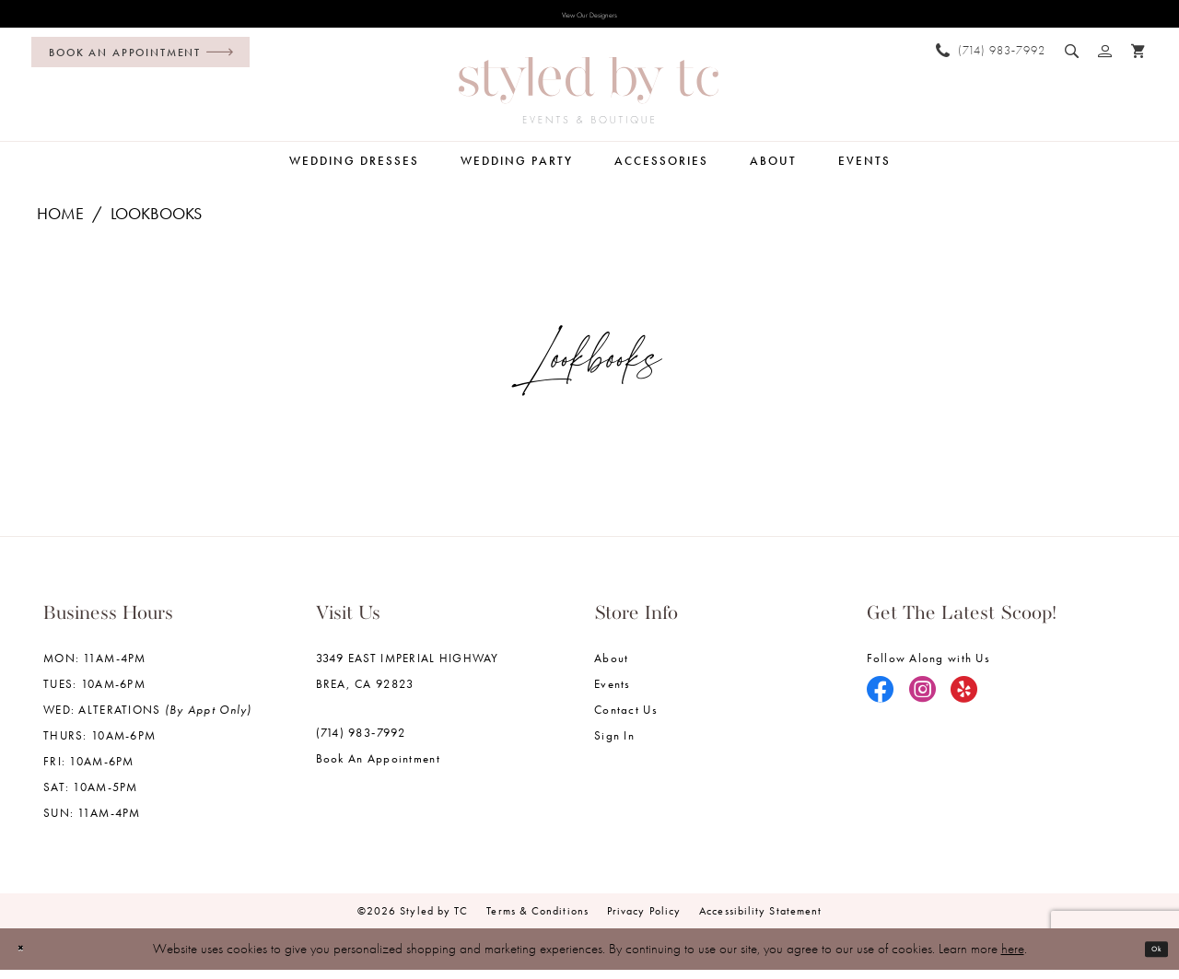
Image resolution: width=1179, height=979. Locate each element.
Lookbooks (156, 222)
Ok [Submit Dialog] (1148, 958)
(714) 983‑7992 (361, 742)
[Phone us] (991, 58)
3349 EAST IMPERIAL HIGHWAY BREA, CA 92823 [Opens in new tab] (407, 680)
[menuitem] (136, 61)
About (611, 667)
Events (612, 693)
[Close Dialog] (28, 958)
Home (60, 222)
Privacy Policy (644, 920)
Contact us (626, 719)
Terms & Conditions (537, 920)
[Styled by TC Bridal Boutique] (588, 99)
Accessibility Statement (760, 920)
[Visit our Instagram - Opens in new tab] (923, 700)
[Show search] (1072, 59)
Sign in (614, 744)
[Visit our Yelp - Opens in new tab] (964, 700)
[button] (1105, 59)
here (1012, 958)
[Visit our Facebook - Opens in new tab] (880, 700)
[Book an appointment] (140, 61)
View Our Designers (589, 19)
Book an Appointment (378, 767)
